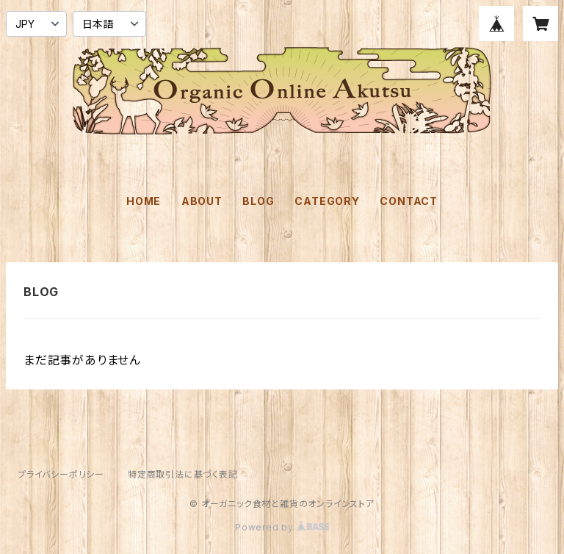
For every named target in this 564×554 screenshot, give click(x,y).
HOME (143, 201)
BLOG (258, 201)
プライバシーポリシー (61, 474)
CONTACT (409, 201)
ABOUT (202, 201)
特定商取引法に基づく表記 (183, 474)
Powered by (282, 527)
